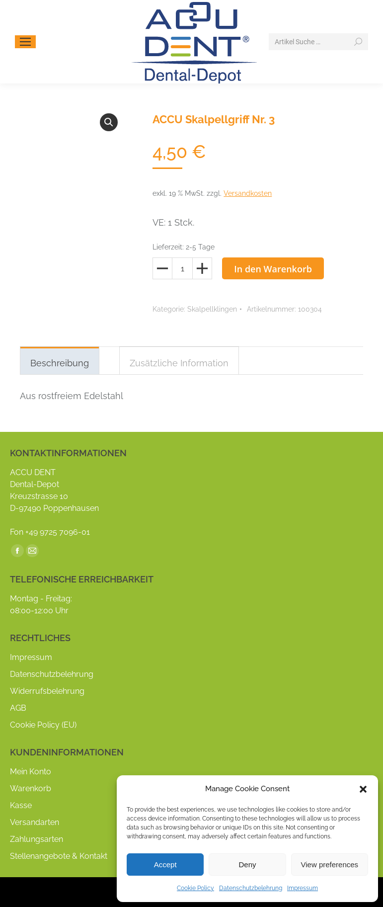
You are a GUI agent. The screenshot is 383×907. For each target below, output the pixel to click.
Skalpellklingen (212, 309)
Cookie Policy (195, 888)
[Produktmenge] (182, 268)
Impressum (302, 888)
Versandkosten (248, 193)
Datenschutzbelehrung (250, 888)
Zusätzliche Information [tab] (179, 363)
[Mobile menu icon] (25, 41)
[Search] (318, 41)
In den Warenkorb (273, 269)
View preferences (330, 864)
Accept (165, 864)
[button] (363, 789)
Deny (247, 864)
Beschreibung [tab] (59, 363)
